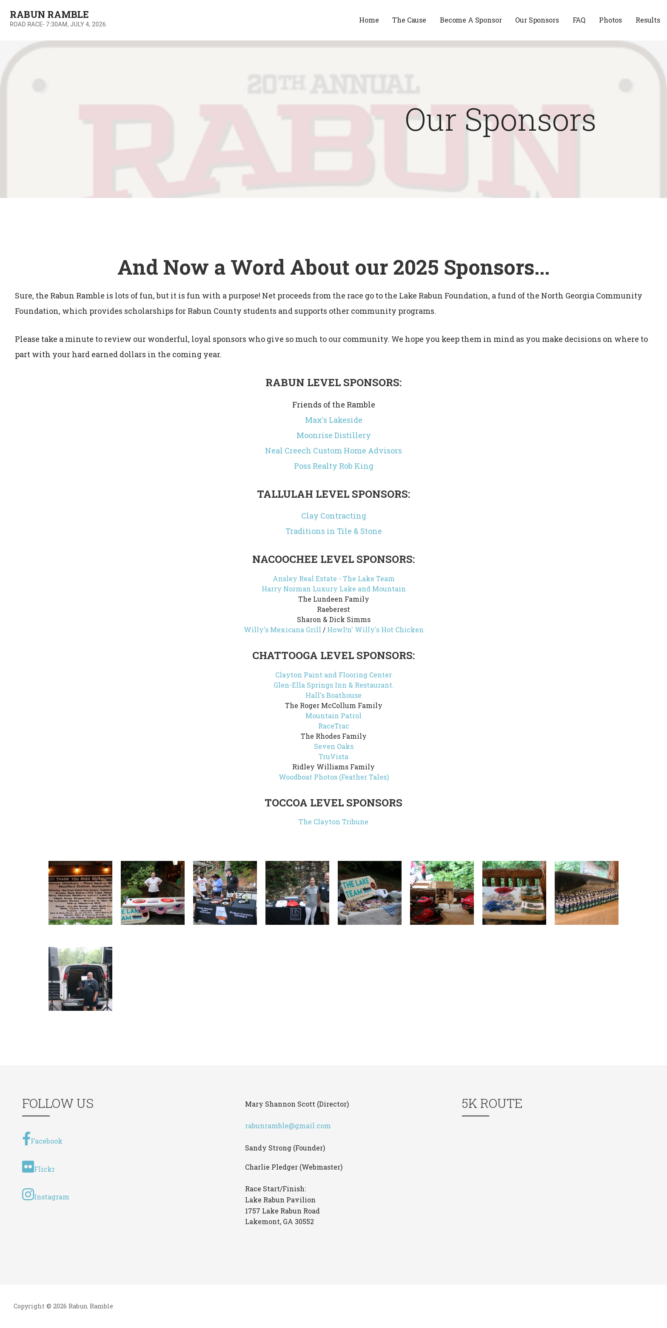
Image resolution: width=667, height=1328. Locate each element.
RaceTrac (333, 725)
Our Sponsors (537, 19)
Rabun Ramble (49, 14)
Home (369, 19)
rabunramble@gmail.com (288, 1125)
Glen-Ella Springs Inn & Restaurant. (334, 684)
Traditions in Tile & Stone (333, 531)
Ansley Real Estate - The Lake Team (334, 578)
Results (648, 19)
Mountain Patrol (333, 715)
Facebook (42, 1138)
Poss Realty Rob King (333, 466)
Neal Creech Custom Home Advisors (333, 450)
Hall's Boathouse (333, 695)
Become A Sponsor (471, 19)
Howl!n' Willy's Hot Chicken (375, 629)
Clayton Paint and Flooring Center (333, 674)
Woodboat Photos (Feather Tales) (334, 776)
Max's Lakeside (333, 420)
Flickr (38, 1166)
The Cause (409, 19)
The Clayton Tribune (333, 821)
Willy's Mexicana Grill (282, 629)
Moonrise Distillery (333, 435)
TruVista (333, 756)
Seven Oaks (333, 746)
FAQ (579, 19)
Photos (610, 19)
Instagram (45, 1194)
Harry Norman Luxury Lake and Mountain (334, 588)
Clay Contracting (333, 516)
